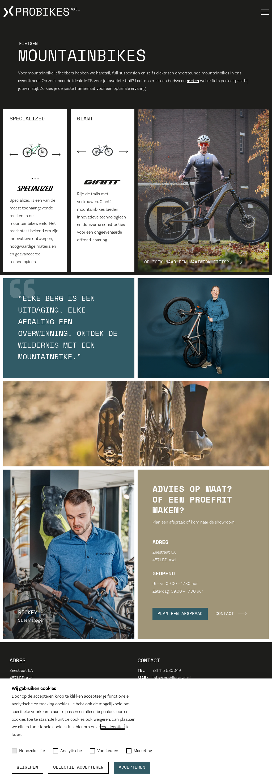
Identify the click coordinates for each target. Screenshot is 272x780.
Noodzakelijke (28, 750)
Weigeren (27, 767)
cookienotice (113, 726)
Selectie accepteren (78, 767)
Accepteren (132, 767)
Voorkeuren (104, 750)
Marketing (139, 750)
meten (193, 80)
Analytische (67, 750)
